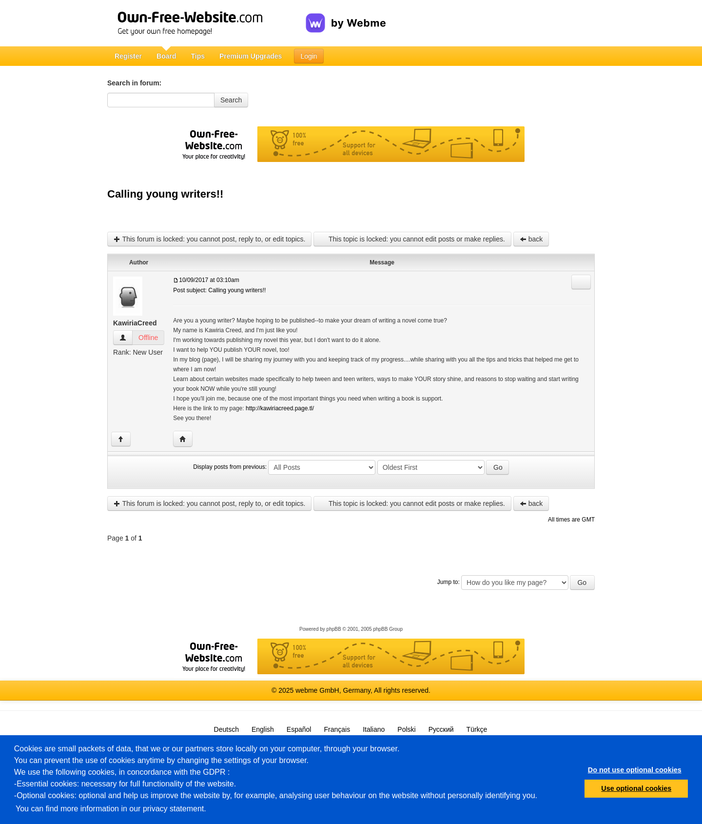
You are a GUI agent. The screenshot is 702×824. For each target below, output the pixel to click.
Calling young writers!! (165, 194)
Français (337, 729)
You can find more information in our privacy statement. (111, 808)
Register (128, 56)
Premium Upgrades (250, 56)
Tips (198, 56)
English (263, 729)
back (531, 239)
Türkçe (477, 729)
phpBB (334, 629)
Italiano (374, 729)
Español (299, 729)
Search (231, 100)
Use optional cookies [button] (636, 788)
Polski (406, 729)
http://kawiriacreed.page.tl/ (280, 408)
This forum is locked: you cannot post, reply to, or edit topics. (209, 239)
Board (166, 56)
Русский (441, 729)
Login (308, 56)
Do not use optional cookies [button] (635, 770)
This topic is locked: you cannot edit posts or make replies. (412, 239)
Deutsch (226, 729)
